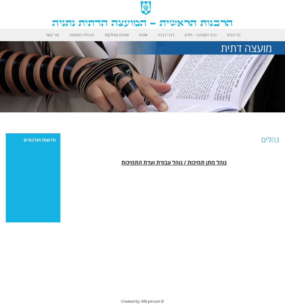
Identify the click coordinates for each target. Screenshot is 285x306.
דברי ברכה (166, 34)
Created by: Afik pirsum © (142, 301)
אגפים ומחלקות (117, 34)
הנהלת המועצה (81, 34)
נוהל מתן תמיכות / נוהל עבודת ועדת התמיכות (174, 162)
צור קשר (52, 34)
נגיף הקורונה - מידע (201, 34)
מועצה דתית (246, 48)
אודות (143, 34)
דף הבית (233, 34)
